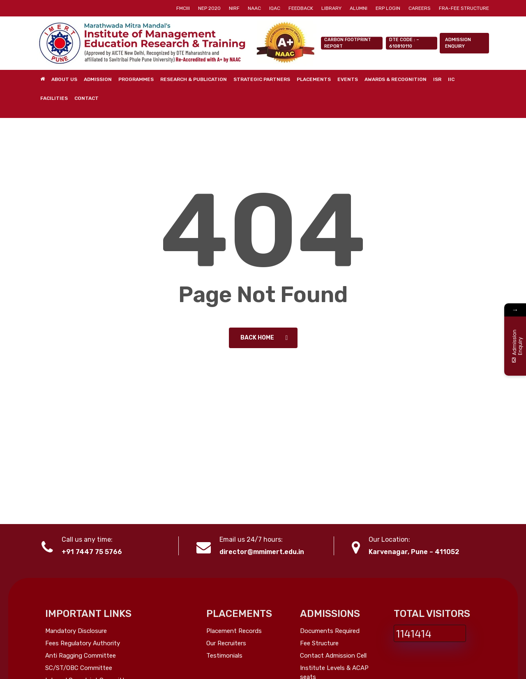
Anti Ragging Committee (80, 655)
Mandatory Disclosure (76, 631)
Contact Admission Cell (333, 655)
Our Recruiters (226, 643)
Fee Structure (319, 643)
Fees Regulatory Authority (82, 643)
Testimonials (224, 655)
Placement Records (234, 631)
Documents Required (330, 631)
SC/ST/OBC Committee (78, 668)
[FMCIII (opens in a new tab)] (183, 8)
